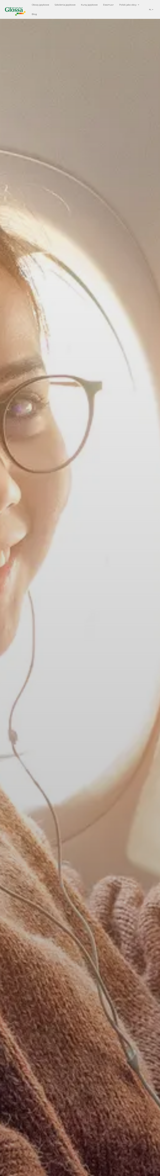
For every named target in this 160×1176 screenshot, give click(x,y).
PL (150, 10)
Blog (34, 14)
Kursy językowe (89, 5)
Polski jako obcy (127, 5)
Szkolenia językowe (65, 5)
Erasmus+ (108, 5)
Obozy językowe (40, 5)
